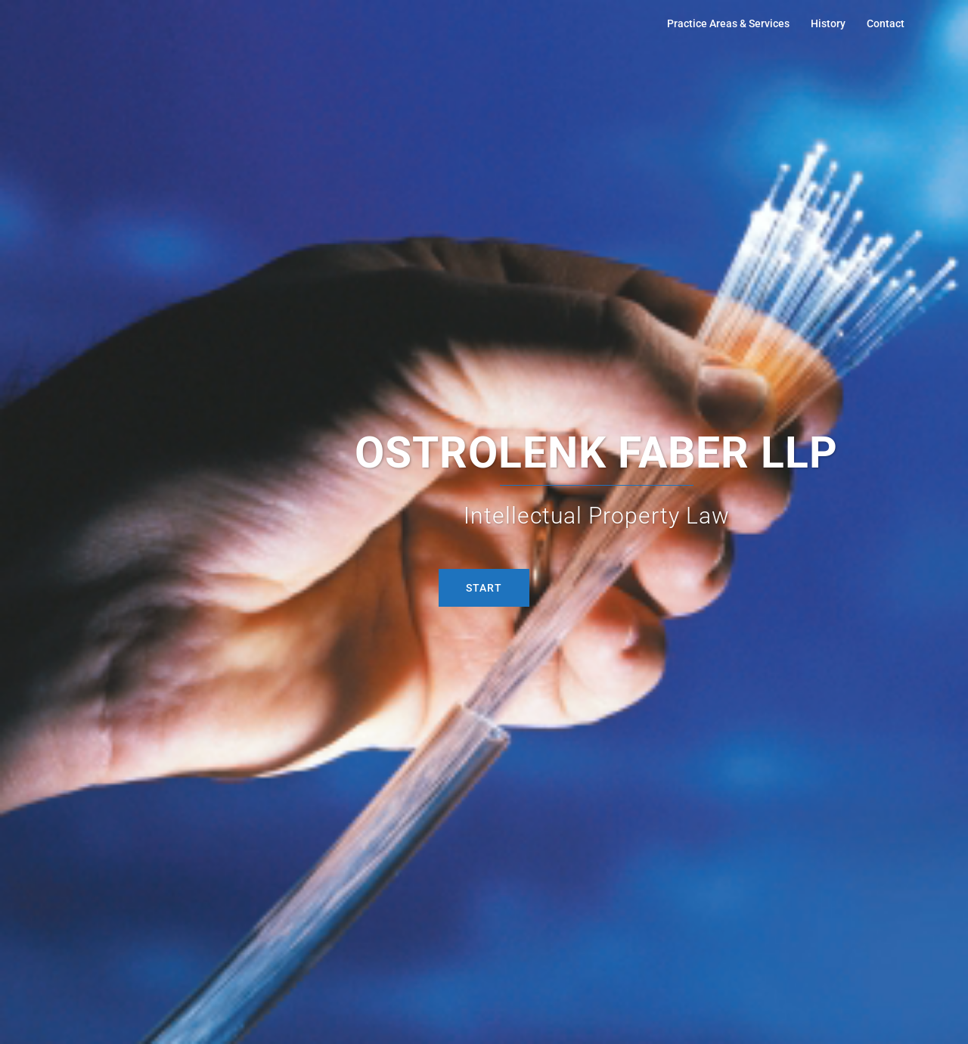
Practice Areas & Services (728, 23)
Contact (885, 23)
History (828, 23)
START (484, 588)
